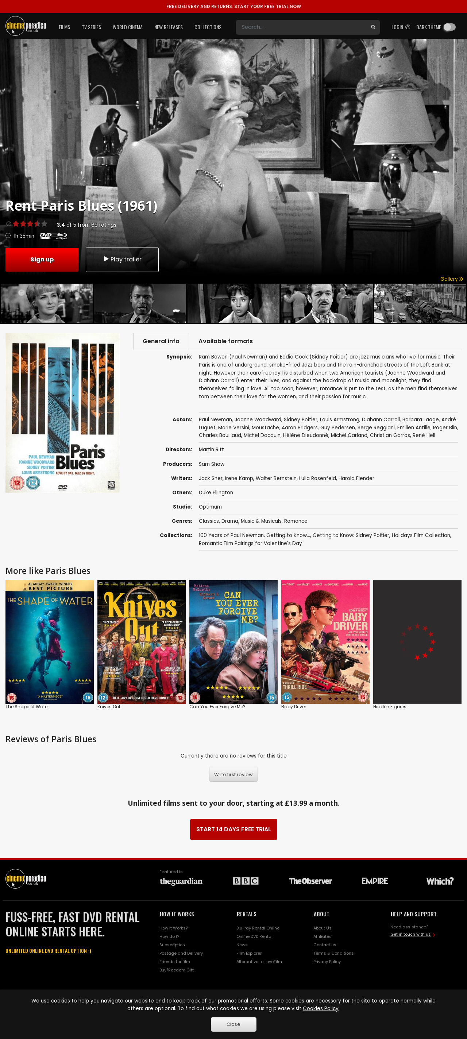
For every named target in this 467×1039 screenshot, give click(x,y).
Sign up (42, 259)
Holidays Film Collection (421, 535)
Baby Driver (293, 706)
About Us (322, 928)
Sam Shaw (211, 464)
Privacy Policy (327, 962)
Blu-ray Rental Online (257, 928)
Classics (209, 521)
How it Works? (173, 928)
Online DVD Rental (254, 936)
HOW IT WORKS (177, 914)
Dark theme (428, 27)
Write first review (233, 774)
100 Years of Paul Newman (231, 535)
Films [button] (64, 27)
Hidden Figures (389, 706)
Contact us (324, 945)
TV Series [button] (91, 27)
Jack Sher (211, 478)
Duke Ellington (216, 492)
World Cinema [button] (128, 27)
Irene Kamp (239, 478)
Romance (296, 521)
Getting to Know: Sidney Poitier (351, 535)
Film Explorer (249, 953)
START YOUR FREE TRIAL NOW (233, 6)
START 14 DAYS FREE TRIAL (233, 829)
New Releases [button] (168, 27)
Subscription (172, 945)
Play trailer (122, 259)
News (242, 945)
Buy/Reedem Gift (176, 970)
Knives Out (108, 706)
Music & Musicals (261, 521)
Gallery (451, 279)
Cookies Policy (321, 1008)
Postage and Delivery (181, 953)
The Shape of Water (27, 706)
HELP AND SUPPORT (414, 914)
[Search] (301, 27)
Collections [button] (207, 27)
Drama (229, 521)
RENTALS (246, 914)
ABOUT (321, 914)
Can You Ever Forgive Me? (217, 706)
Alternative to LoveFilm (259, 962)
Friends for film (174, 962)
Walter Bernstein (276, 478)
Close (233, 1024)
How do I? (169, 936)
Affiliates (322, 936)
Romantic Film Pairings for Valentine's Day (250, 543)
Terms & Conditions (333, 953)
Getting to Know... (288, 535)
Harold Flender (356, 478)
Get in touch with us (410, 934)
